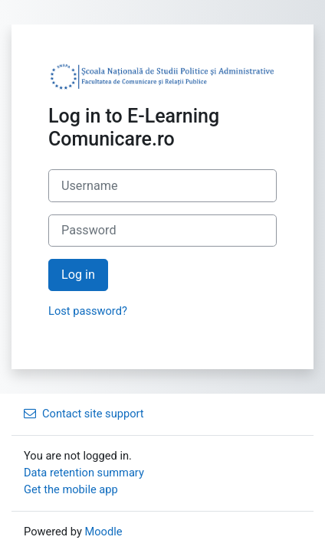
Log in (78, 274)
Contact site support (84, 413)
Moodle (103, 531)
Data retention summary (84, 472)
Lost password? (87, 311)
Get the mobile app (71, 489)
